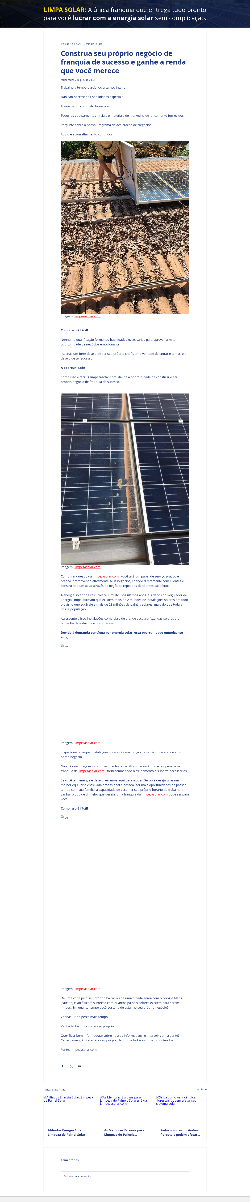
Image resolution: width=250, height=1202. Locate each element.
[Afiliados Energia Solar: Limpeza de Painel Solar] (69, 1110)
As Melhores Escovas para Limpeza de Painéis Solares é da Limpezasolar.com (124, 1132)
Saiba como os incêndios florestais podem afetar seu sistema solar (179, 1132)
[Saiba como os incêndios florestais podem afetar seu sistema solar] (181, 1110)
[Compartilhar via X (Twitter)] (71, 1066)
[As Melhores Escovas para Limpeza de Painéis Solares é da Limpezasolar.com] (125, 1110)
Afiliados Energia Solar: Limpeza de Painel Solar (66, 1132)
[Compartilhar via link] (88, 1066)
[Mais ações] (187, 44)
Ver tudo (202, 1089)
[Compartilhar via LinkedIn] (79, 1066)
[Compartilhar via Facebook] (62, 1066)
